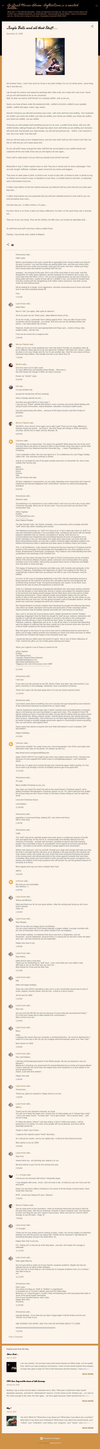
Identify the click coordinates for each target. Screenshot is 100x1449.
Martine (19, 364)
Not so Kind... (12, 1354)
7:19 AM (19, 358)
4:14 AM (19, 736)
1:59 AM (19, 1079)
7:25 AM (19, 1198)
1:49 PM (19, 823)
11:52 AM (19, 771)
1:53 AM (19, 999)
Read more (88, 1374)
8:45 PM (19, 489)
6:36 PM (19, 890)
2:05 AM (19, 1168)
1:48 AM (19, 946)
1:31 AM (19, 297)
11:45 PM (19, 694)
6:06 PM (19, 416)
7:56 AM (19, 1218)
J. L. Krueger (21, 1175)
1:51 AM (19, 971)
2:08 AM (19, 338)
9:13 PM (19, 669)
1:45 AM (19, 912)
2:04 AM (19, 1146)
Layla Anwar (21, 304)
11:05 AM (19, 1305)
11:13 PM (19, 1277)
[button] (92, 26)
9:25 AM (19, 380)
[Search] (96, 6)
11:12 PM (19, 1251)
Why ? (8, 1408)
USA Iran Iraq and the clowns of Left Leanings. (25, 1381)
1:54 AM (19, 1021)
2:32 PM (19, 1331)
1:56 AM (19, 1047)
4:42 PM (19, 874)
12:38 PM (19, 807)
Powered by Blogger (50, 1438)
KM (17, 386)
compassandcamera (55, 1443)
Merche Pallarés (22, 344)
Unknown (19, 441)
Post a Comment (16, 1337)
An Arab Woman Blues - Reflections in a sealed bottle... (42, 7)
